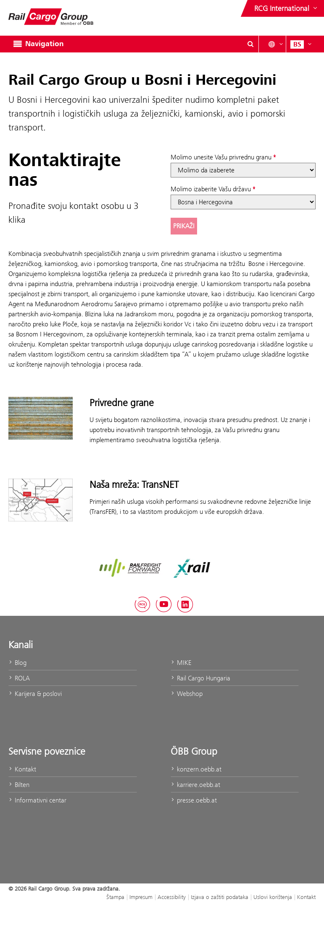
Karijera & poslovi (35, 694)
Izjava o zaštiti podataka (219, 897)
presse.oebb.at (194, 800)
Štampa (115, 897)
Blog (17, 663)
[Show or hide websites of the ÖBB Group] (286, 8)
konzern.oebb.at (196, 769)
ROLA (19, 678)
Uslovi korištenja (272, 897)
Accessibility (172, 897)
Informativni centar (37, 800)
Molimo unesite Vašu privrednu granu (221, 157)
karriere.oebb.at (195, 785)
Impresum (141, 897)
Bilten (18, 785)
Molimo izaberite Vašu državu (211, 189)
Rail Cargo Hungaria (200, 678)
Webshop (187, 694)
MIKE (181, 663)
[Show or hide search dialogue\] (250, 44)
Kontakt (22, 769)
